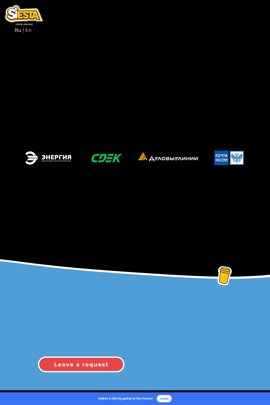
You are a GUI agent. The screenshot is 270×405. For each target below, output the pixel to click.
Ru (18, 30)
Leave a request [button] (81, 364)
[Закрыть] (263, 398)
